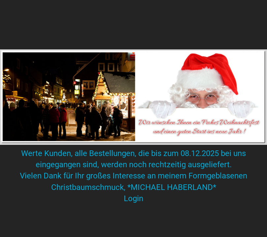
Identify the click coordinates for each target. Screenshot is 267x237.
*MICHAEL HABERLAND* (170, 187)
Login (133, 198)
